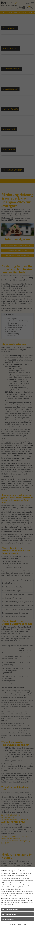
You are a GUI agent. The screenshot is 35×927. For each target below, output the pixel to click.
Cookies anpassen (8, 919)
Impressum (12, 924)
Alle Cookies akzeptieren (10, 909)
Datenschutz (22, 924)
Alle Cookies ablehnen (9, 914)
